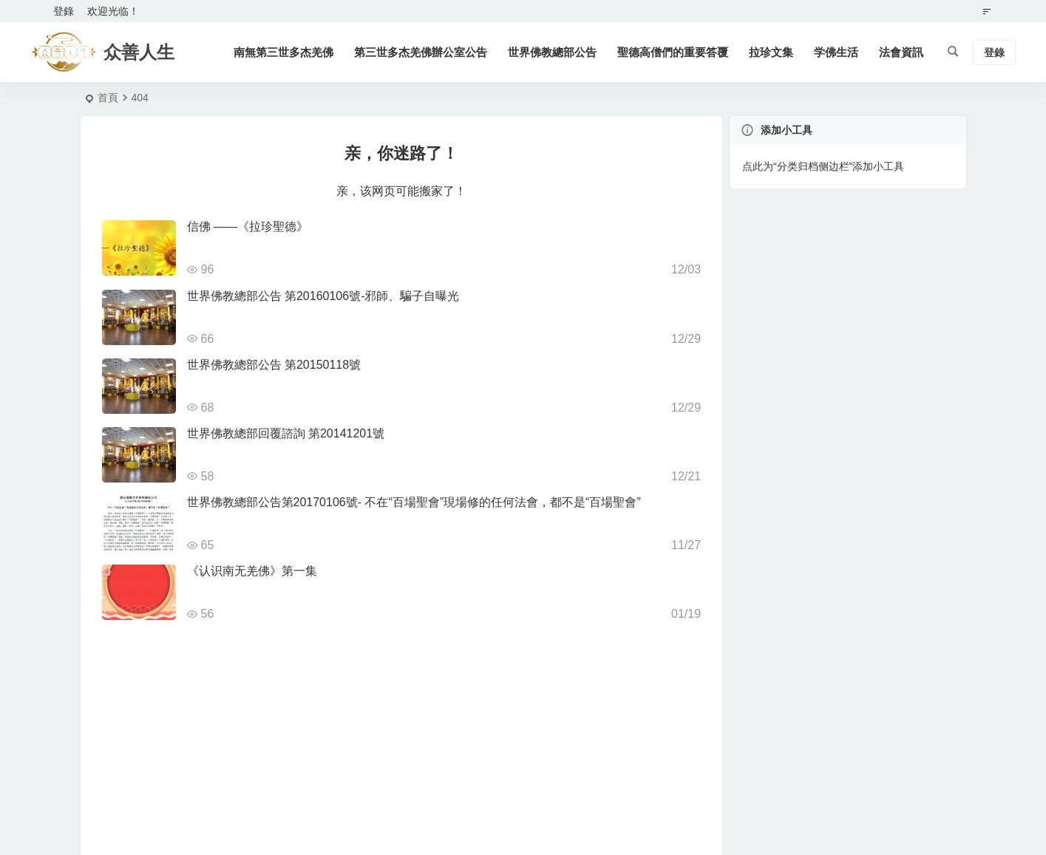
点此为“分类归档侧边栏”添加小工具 (823, 166)
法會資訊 (902, 52)
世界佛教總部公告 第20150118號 (274, 364)
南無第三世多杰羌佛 (284, 52)
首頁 (108, 97)
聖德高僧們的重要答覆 (673, 52)
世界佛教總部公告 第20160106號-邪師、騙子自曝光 (323, 296)
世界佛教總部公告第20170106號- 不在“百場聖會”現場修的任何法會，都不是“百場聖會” (414, 502)
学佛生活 (837, 52)
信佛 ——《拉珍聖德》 (247, 226)
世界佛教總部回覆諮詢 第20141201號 (286, 433)
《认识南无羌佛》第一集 (252, 571)
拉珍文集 (772, 52)
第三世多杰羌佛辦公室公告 (421, 52)
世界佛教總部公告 (553, 52)
